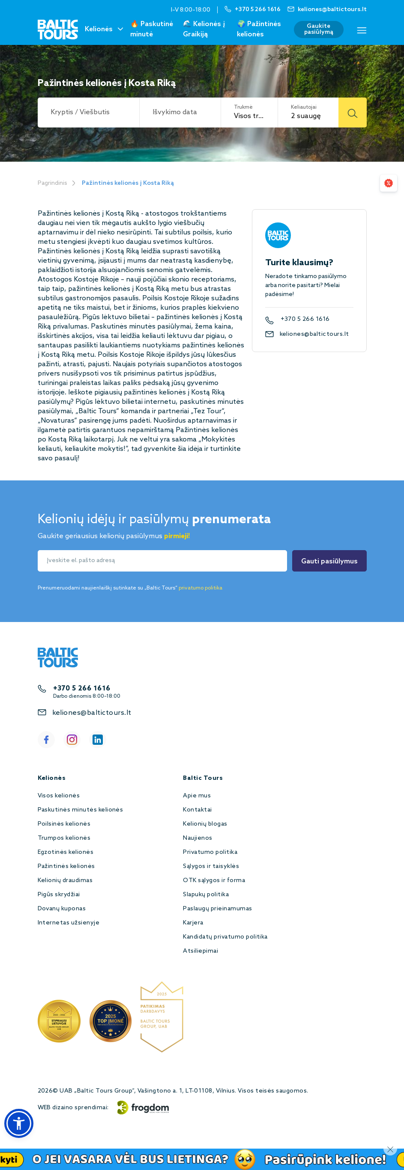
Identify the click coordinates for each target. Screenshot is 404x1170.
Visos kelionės (59, 796)
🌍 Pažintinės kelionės (259, 29)
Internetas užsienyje (69, 923)
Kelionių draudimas (65, 880)
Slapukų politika (206, 894)
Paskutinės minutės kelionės (80, 810)
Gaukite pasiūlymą (318, 29)
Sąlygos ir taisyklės (211, 866)
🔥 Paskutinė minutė (151, 29)
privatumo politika (200, 588)
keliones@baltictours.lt (314, 334)
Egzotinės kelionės (66, 852)
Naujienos (197, 838)
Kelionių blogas (205, 824)
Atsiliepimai (200, 951)
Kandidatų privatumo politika (225, 937)
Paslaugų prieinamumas (217, 908)
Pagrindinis (52, 183)
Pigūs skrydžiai (59, 894)
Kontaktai (197, 810)
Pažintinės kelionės (66, 866)
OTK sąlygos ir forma (214, 880)
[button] (18, 1123)
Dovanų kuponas (62, 908)
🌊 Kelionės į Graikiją (204, 29)
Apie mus (197, 796)
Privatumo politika (210, 852)
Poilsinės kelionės (64, 824)
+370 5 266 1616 (305, 319)
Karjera (193, 923)
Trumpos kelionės (64, 838)
